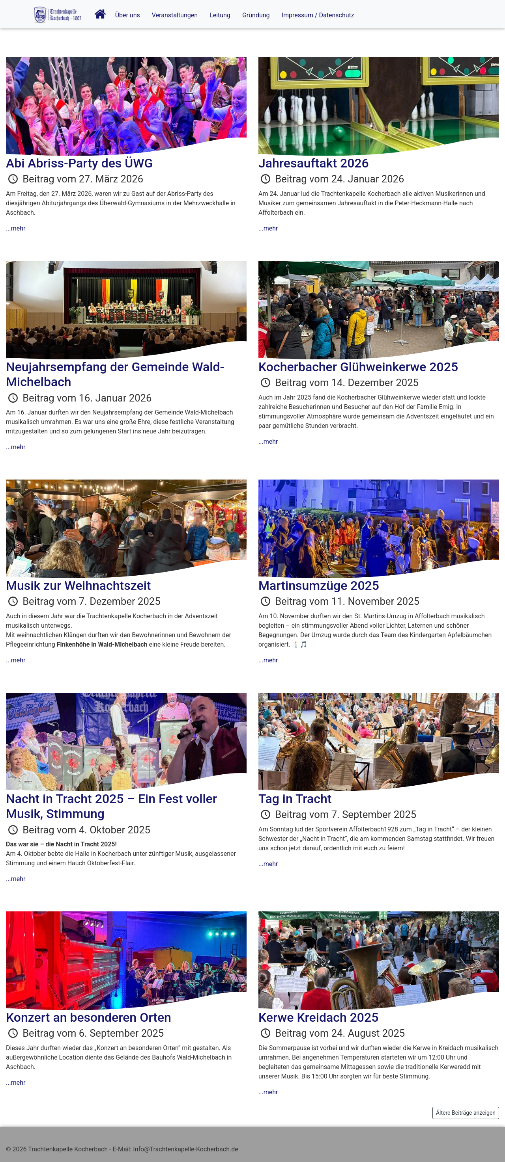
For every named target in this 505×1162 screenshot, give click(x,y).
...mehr (15, 228)
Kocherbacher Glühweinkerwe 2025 (358, 366)
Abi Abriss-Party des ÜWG (79, 163)
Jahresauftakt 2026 (313, 163)
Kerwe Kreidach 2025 (318, 1017)
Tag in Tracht (294, 798)
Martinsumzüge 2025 (318, 585)
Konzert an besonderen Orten (88, 1017)
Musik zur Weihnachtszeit (78, 585)
